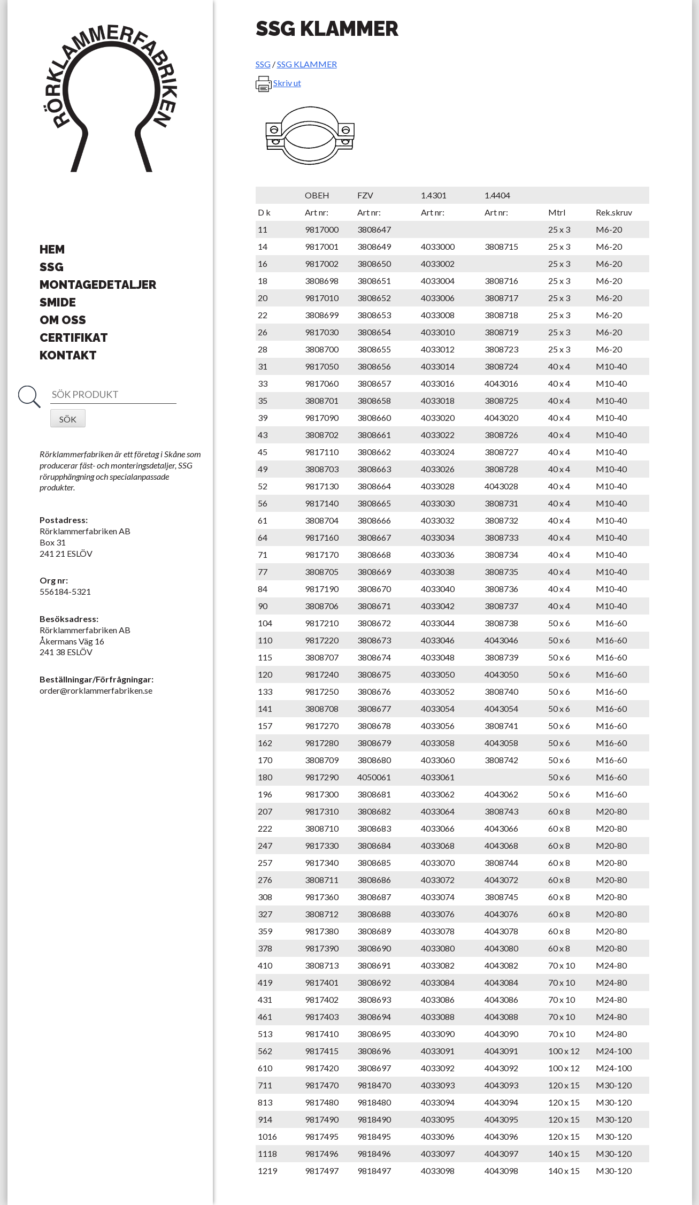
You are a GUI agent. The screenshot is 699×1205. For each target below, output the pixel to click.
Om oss (63, 320)
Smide (58, 302)
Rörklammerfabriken (110, 99)
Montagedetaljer (98, 284)
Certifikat (74, 337)
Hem (52, 249)
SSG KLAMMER (307, 64)
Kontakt (68, 355)
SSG (52, 267)
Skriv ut (287, 83)
